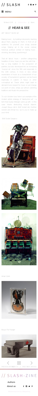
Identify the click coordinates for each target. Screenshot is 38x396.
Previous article (8, 367)
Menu (8, 12)
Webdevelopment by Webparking (19, 391)
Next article (31, 367)
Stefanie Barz (22, 22)
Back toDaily (19, 367)
